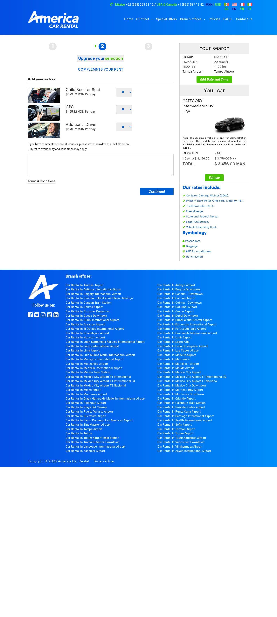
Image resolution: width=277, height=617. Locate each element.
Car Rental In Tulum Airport (175, 433)
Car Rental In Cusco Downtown (86, 315)
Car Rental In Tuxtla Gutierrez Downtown (93, 442)
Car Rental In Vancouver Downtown (180, 442)
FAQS (227, 19)
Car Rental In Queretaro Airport (86, 416)
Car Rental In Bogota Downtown (178, 289)
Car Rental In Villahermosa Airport (179, 446)
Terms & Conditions (41, 181)
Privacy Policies (104, 461)
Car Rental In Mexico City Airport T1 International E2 (191, 377)
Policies (214, 19)
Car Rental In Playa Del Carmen (86, 407)
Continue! (157, 191)
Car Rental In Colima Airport (84, 307)
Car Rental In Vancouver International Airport (95, 446)
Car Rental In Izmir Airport (174, 337)
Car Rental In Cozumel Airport (177, 307)
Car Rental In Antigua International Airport (93, 289)
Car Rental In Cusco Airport (175, 311)
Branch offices (191, 19)
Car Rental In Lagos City (173, 342)
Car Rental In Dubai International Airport (92, 320)
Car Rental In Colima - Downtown (179, 302)
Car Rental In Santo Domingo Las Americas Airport (99, 420)
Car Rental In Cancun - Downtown (180, 294)
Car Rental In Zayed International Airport (184, 451)
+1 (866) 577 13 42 (191, 4)
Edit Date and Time (214, 79)
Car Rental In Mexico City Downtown (181, 385)
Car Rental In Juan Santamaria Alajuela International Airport (105, 342)
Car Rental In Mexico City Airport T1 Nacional (187, 381)
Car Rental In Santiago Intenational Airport (185, 416)
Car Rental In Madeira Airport (176, 355)
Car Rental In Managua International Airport (94, 359)
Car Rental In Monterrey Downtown (180, 394)
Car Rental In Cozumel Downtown (88, 311)
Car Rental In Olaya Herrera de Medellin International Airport (105, 398)
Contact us (244, 19)
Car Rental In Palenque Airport (86, 403)
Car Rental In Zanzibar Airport (85, 451)
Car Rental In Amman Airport (84, 285)
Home (128, 19)
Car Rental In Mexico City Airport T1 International (98, 377)
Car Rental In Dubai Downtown (177, 315)
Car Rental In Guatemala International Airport (187, 333)
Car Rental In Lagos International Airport (92, 346)
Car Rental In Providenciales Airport (181, 407)
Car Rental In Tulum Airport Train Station (92, 438)
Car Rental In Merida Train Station (88, 372)
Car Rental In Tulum (79, 433)
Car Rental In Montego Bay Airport (180, 390)
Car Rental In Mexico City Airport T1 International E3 (100, 381)
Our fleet (143, 19)
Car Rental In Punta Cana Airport (179, 411)
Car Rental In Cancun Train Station (89, 302)
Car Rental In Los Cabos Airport (178, 350)
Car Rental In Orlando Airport (176, 398)
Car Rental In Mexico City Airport (179, 372)
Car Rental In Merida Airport (175, 368)
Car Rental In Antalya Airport (176, 285)
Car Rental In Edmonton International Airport (187, 324)
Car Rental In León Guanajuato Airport (182, 346)
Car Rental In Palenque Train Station (181, 403)
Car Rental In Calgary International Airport (93, 294)
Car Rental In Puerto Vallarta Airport (89, 411)
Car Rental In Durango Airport (85, 324)
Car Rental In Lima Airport (83, 350)
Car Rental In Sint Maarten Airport (88, 424)
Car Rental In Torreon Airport (176, 429)
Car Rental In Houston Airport (85, 337)
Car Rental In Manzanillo (173, 359)
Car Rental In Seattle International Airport (184, 420)
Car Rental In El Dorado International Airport (95, 328)
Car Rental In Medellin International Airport (94, 368)
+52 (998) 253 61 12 (140, 4)
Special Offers (166, 19)
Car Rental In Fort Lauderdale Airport (181, 328)
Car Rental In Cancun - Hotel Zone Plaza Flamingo (99, 298)
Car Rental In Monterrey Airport (86, 394)
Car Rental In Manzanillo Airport (87, 363)
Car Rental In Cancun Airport (176, 298)
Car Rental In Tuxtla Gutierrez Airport (181, 438)
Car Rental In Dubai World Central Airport (184, 320)
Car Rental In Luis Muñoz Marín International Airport (100, 355)
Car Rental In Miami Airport (83, 390)
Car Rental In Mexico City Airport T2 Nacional (96, 385)
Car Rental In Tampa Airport (84, 429)
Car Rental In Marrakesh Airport (178, 363)
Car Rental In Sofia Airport (174, 424)
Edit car (214, 178)
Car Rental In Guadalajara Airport (87, 333)
